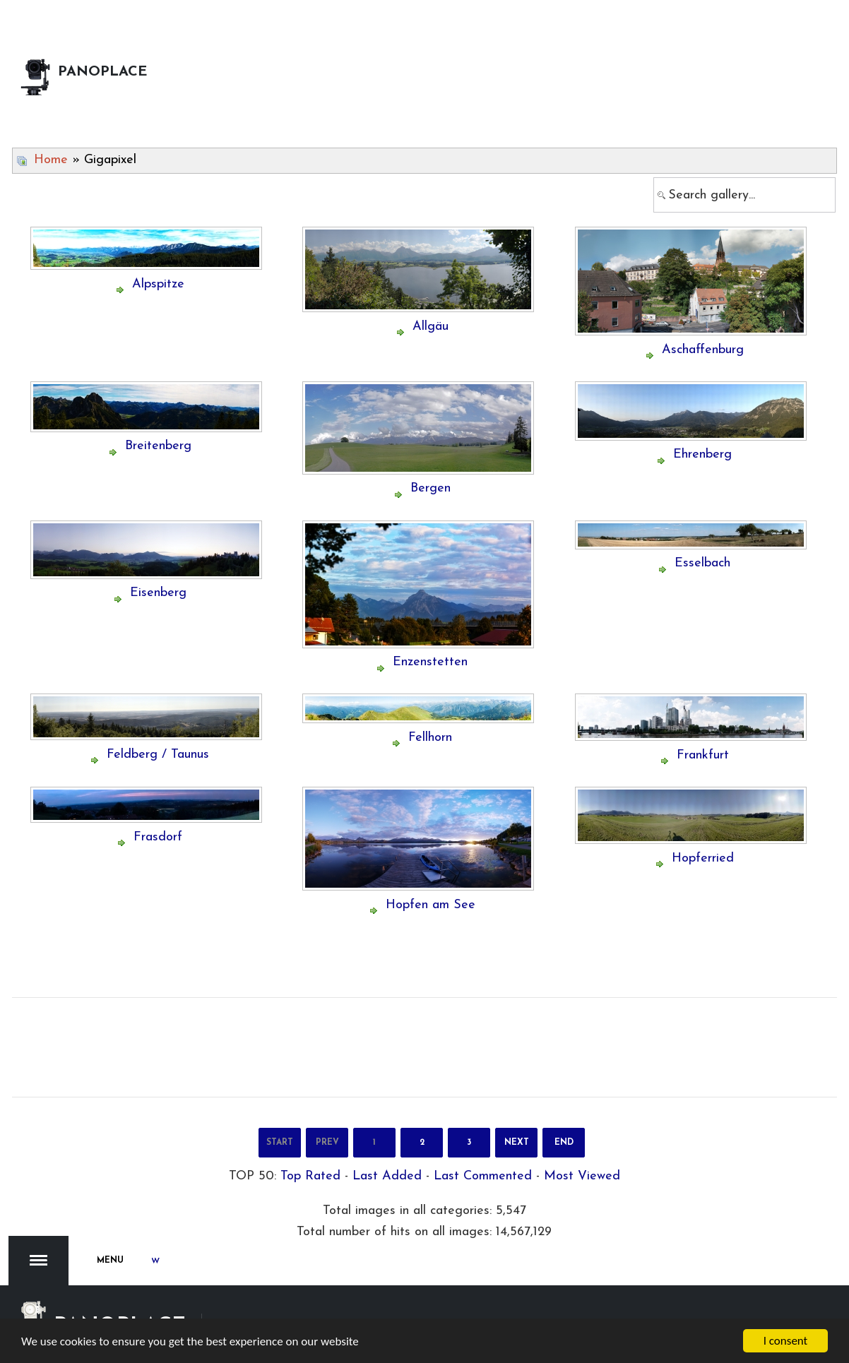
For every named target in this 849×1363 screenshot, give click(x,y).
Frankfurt (703, 755)
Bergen (430, 488)
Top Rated (310, 1176)
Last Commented (483, 1176)
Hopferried (703, 858)
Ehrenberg (702, 454)
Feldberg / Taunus (158, 754)
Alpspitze (158, 284)
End (564, 1142)
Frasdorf (157, 837)
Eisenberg (158, 593)
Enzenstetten (430, 662)
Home (51, 160)
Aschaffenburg (703, 350)
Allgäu (430, 326)
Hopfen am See (430, 905)
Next (516, 1142)
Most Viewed (582, 1176)
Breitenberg (158, 446)
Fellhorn (430, 737)
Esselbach (702, 563)
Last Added (387, 1176)
